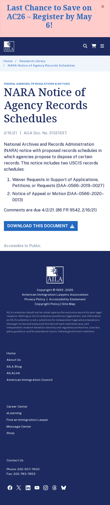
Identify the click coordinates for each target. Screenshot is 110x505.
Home (8, 61)
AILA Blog (14, 366)
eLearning (14, 413)
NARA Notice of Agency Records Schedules (41, 65)
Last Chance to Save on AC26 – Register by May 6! (49, 16)
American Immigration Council (30, 380)
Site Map (68, 304)
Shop (11, 433)
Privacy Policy (35, 299)
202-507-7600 (28, 469)
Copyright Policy (47, 304)
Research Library (32, 61)
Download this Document (40, 225)
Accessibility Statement (67, 299)
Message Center (19, 426)
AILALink (13, 373)
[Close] (103, 6)
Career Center (17, 406)
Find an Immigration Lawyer (27, 420)
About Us (14, 360)
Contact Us (15, 460)
